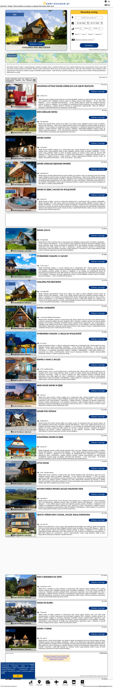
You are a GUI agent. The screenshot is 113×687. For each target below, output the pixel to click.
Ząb (7, 88)
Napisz (110, 686)
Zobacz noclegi (98, 91)
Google (32, 664)
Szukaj (89, 45)
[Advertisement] (56, 556)
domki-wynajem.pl (56, 3)
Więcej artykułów (10, 653)
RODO (3, 673)
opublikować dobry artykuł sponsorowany (97, 675)
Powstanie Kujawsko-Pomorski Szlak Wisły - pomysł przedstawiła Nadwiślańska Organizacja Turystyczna (56, 658)
